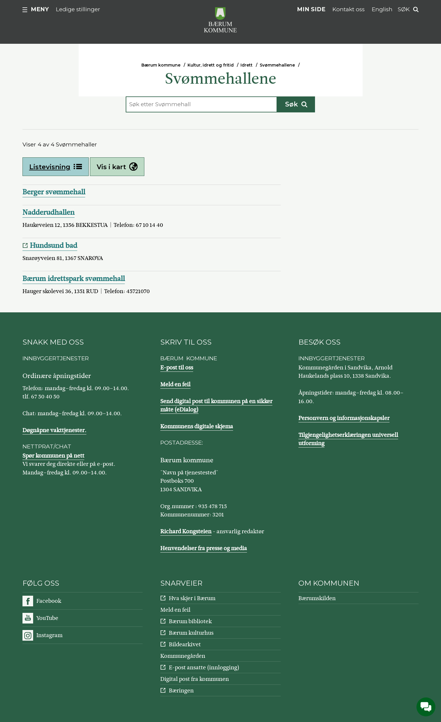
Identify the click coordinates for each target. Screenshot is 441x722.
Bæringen (181, 690)
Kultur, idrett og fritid (211, 65)
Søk (296, 104)
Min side (311, 9)
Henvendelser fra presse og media (203, 548)
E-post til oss (176, 368)
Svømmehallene (277, 65)
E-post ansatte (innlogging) (204, 667)
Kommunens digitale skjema (196, 426)
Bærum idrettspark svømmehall (73, 279)
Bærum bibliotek (190, 621)
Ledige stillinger (78, 9)
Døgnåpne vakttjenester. (54, 430)
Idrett (246, 65)
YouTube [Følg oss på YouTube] (47, 618)
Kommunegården (182, 656)
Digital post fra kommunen (194, 679)
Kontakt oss (348, 9)
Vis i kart (117, 166)
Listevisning (55, 166)
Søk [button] (404, 9)
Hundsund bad (53, 245)
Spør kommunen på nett (53, 456)
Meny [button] (40, 9)
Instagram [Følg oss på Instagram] (49, 635)
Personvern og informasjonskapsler (344, 418)
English (382, 9)
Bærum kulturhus (191, 633)
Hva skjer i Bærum (192, 598)
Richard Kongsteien (185, 531)
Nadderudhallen (48, 212)
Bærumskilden (317, 598)
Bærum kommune (160, 65)
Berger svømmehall (53, 192)
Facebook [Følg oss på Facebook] (48, 601)
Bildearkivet (185, 644)
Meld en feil (175, 384)
